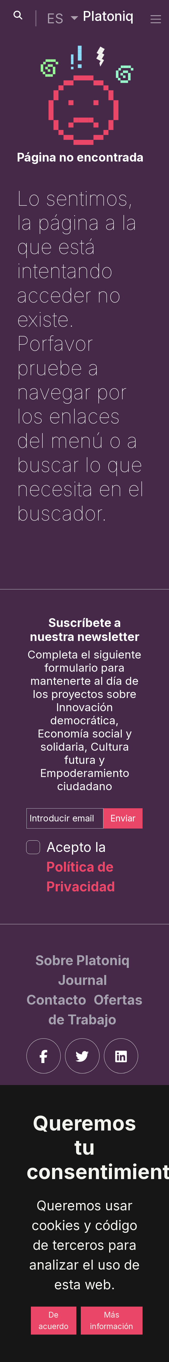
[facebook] (43, 1055)
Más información (111, 1320)
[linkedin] (121, 1055)
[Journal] (82, 980)
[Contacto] (57, 1000)
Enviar (123, 818)
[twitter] (82, 1055)
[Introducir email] (64, 818)
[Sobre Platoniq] (82, 960)
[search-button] (18, 15)
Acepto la (80, 867)
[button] (62, 18)
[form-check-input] (33, 847)
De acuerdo (53, 1320)
